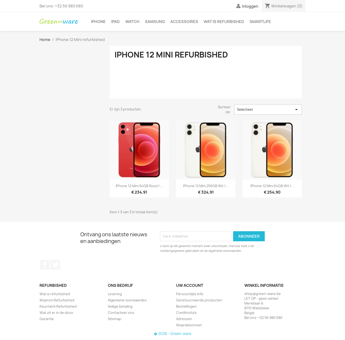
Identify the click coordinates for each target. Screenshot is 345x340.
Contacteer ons (121, 312)
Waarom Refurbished (57, 300)
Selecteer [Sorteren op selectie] (268, 109)
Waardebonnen (189, 325)
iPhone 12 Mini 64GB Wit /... (272, 186)
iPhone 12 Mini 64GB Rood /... (139, 186)
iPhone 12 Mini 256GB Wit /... (206, 186)
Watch (132, 21)
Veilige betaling (120, 306)
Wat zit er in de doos (56, 312)
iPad (115, 21)
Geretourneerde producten (199, 300)
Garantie (47, 319)
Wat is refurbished (224, 21)
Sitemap (114, 319)
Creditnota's (186, 312)
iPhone (98, 21)
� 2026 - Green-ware (172, 333)
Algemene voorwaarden (127, 300)
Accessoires (184, 21)
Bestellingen (186, 306)
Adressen (184, 319)
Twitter (55, 265)
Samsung (155, 21)
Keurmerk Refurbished (58, 306)
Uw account (189, 285)
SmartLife (260, 21)
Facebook (45, 265)
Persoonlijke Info (189, 294)
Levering (115, 294)
